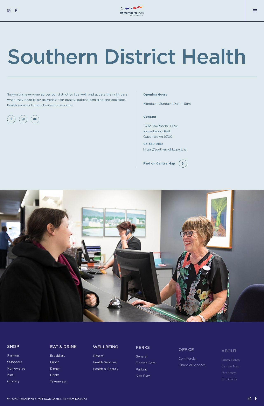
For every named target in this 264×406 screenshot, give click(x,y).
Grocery (13, 382)
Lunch (55, 364)
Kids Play (143, 381)
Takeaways (58, 383)
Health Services (105, 366)
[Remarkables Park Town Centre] (132, 11)
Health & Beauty (105, 372)
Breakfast (57, 357)
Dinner (55, 370)
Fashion (13, 356)
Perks (143, 353)
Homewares (16, 369)
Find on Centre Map (159, 163)
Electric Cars (145, 368)
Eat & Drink (63, 348)
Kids (10, 376)
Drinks (54, 377)
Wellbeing (105, 351)
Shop (13, 348)
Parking (141, 375)
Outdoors (14, 363)
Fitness (98, 360)
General (141, 362)
